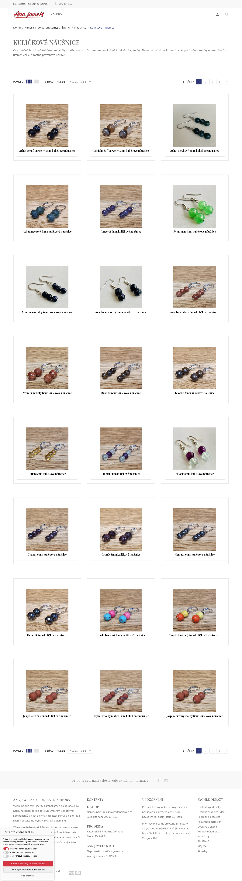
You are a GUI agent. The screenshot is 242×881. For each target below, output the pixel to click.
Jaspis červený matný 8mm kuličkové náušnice (194, 716)
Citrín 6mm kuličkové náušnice (47, 474)
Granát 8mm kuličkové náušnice (121, 554)
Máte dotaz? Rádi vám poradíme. (30, 3)
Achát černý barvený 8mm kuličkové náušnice (47, 150)
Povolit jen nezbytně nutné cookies (28, 869)
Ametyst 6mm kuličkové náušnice (121, 231)
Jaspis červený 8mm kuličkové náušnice (47, 716)
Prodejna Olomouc (208, 831)
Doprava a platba (207, 826)
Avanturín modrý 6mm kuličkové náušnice (47, 312)
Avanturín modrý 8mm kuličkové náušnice (121, 312)
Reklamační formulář (209, 821)
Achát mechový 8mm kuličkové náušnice (47, 231)
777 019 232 (110, 856)
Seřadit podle (55, 81)
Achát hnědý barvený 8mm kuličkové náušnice (121, 150)
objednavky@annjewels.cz (117, 812)
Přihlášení (203, 841)
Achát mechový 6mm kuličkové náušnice (194, 150)
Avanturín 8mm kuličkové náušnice (195, 231)
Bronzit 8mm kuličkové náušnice (195, 393)
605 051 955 (63, 3)
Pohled (18, 81)
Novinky (56, 14)
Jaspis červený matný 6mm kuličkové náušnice (121, 716)
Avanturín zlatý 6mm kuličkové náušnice (194, 312)
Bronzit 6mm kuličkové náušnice (121, 393)
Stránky (189, 81)
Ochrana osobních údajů (211, 812)
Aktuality (203, 851)
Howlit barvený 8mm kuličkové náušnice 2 (194, 635)
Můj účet (202, 846)
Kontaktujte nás (207, 836)
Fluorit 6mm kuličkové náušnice (121, 474)
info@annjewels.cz (112, 851)
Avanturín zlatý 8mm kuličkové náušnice (47, 393)
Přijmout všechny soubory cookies (28, 863)
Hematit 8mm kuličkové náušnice (47, 635)
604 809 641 (101, 836)
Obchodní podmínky (209, 807)
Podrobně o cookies (209, 816)
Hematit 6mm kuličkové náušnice (195, 554)
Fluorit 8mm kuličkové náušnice (194, 474)
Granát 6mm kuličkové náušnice (47, 554)
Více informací (27, 876)
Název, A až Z (81, 81)
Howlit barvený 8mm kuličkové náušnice (121, 635)
